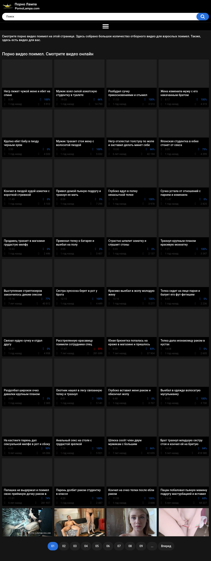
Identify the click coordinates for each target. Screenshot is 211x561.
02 (64, 546)
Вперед (166, 546)
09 (141, 546)
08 (130, 546)
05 (97, 546)
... (152, 546)
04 (86, 546)
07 (119, 546)
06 (108, 546)
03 (75, 546)
